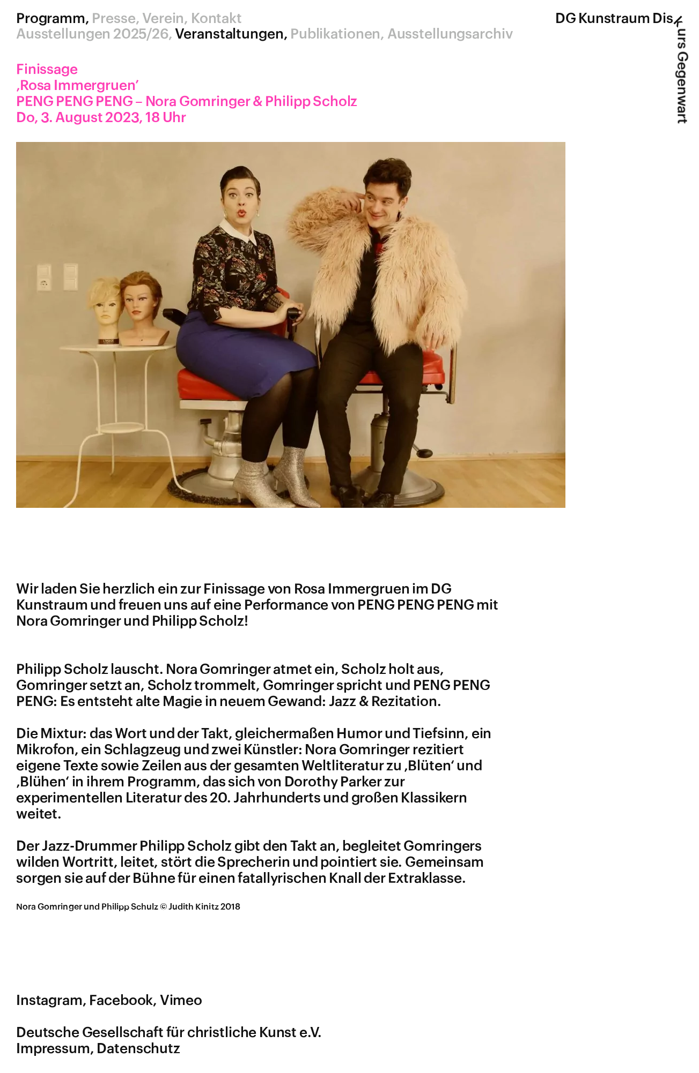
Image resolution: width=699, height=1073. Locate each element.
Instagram (49, 1001)
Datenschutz (138, 1049)
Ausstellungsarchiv (450, 34)
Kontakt (216, 19)
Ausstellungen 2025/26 (92, 34)
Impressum (53, 1049)
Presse (113, 19)
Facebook (121, 1001)
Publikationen (335, 34)
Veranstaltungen (229, 34)
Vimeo (181, 1001)
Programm (50, 19)
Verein (163, 19)
